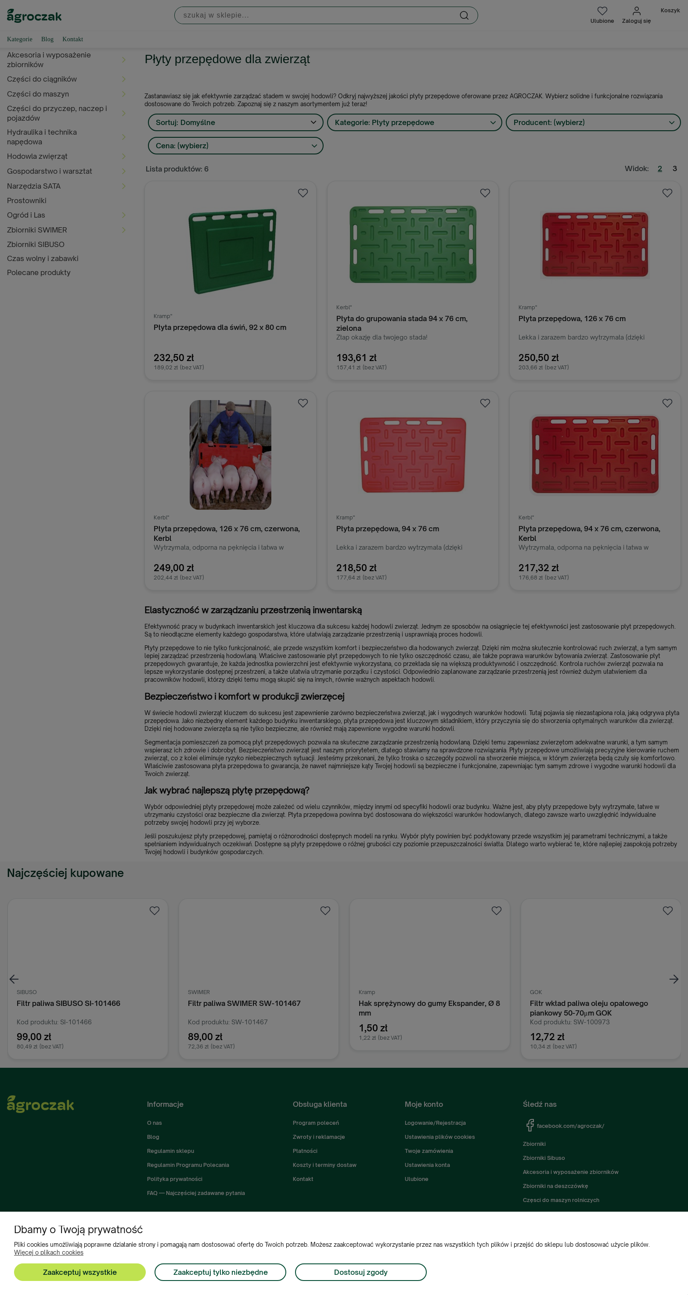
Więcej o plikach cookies (48, 1252)
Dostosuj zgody (361, 1272)
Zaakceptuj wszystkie (80, 1272)
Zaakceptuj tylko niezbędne (220, 1272)
